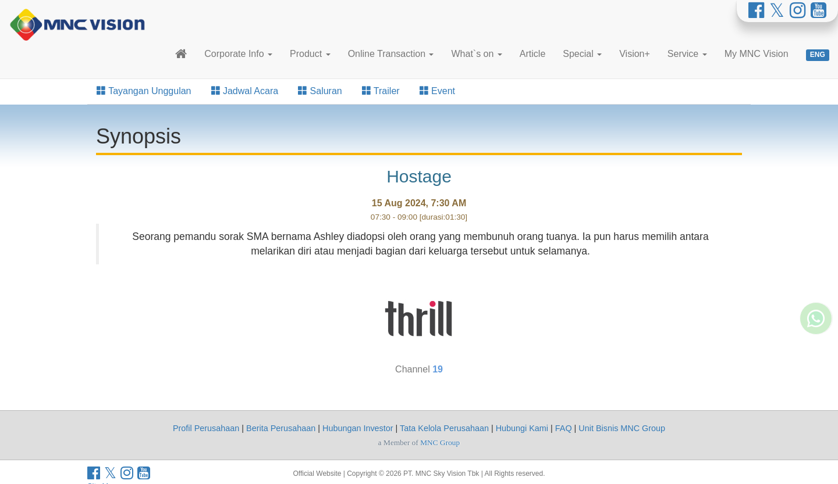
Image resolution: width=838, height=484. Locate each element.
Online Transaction (391, 54)
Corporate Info (238, 54)
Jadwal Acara (245, 91)
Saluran (320, 91)
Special (582, 54)
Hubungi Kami (522, 428)
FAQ (563, 428)
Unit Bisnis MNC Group (621, 428)
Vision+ (634, 54)
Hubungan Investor (357, 428)
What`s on (476, 54)
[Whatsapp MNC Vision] (816, 357)
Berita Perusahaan (280, 428)
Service (687, 54)
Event (437, 91)
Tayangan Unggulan (144, 91)
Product (310, 54)
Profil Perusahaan (206, 428)
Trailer (381, 91)
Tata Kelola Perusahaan (444, 428)
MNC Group (440, 442)
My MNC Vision (757, 54)
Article (532, 54)
